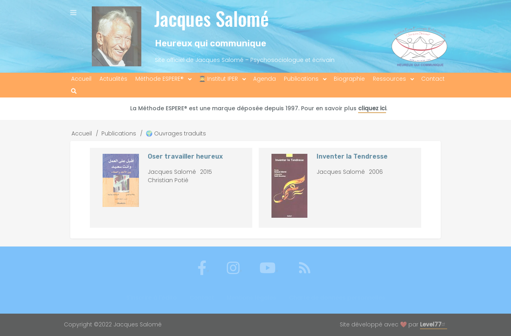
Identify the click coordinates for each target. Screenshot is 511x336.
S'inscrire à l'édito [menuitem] (151, 298)
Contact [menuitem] (433, 79)
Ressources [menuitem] (389, 79)
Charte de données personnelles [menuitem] (337, 298)
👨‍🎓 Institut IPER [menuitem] (218, 79)
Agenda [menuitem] (264, 79)
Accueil (81, 133)
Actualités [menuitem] (113, 79)
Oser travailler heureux (185, 156)
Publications (118, 133)
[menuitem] (74, 91)
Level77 (433, 324)
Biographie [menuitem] (349, 79)
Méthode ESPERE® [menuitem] (159, 79)
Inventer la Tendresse (352, 156)
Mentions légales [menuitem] (251, 298)
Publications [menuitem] (301, 79)
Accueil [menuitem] (81, 79)
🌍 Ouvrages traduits (176, 133)
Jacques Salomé (211, 18)
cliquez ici (372, 108)
